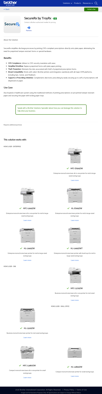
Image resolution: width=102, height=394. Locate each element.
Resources (88, 3)
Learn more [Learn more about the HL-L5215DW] (27, 339)
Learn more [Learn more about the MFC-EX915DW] (75, 182)
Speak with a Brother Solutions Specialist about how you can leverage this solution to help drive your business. (50, 111)
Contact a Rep (88, 10)
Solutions (67, 3)
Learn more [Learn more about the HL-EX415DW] (75, 222)
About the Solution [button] (11, 41)
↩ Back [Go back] (6, 10)
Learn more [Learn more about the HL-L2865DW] (75, 377)
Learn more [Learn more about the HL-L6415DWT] (75, 262)
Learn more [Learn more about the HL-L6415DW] (27, 262)
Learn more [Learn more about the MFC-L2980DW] (27, 379)
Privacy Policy (69, 391)
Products (77, 3)
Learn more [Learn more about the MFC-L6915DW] (27, 222)
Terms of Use (81, 391)
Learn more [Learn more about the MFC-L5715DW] (75, 302)
